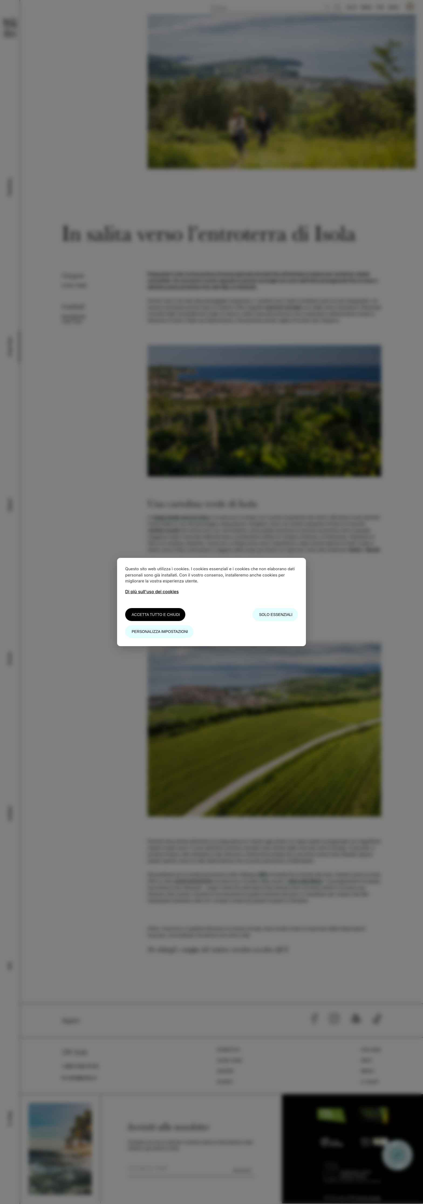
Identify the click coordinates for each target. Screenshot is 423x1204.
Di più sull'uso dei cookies (152, 591)
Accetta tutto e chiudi (156, 614)
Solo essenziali (275, 614)
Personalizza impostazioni (160, 631)
